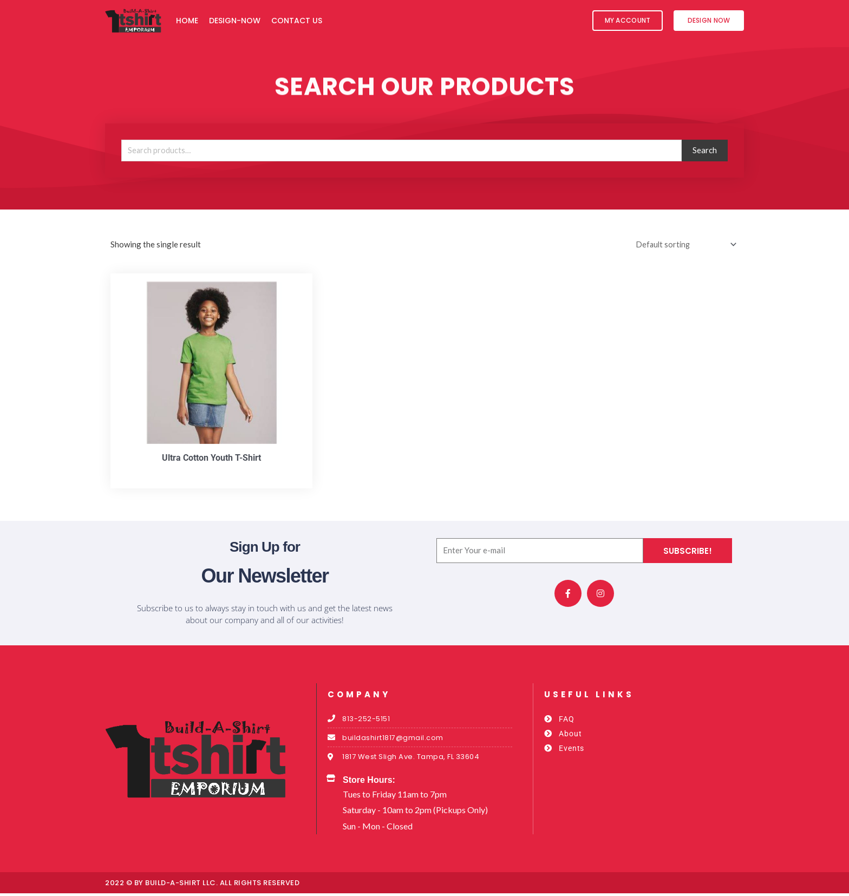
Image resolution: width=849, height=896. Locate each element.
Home (187, 20)
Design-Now (234, 20)
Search (705, 150)
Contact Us (296, 20)
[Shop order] (682, 245)
